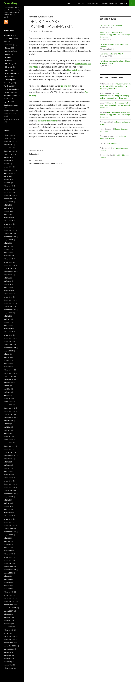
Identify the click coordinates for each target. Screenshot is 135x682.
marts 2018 (8, 218)
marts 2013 (8, 398)
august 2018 (8, 202)
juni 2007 (7, 617)
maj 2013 (7, 392)
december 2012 (9, 408)
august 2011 (8, 459)
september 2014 (10, 348)
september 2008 (10, 570)
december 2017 (9, 227)
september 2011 (10, 456)
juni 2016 (7, 281)
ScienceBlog (10, 3)
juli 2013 (7, 386)
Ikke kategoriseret (10, 95)
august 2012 (8, 421)
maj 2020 (7, 161)
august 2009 (8, 535)
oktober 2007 (8, 605)
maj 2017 (7, 249)
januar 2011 (8, 481)
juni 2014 (7, 357)
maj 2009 (7, 544)
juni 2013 (7, 389)
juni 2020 (7, 157)
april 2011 (7, 471)
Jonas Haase (49, 31)
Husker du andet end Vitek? (111, 54)
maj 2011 (7, 468)
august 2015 (8, 313)
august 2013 (8, 383)
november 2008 (9, 563)
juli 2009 (7, 538)
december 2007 (9, 598)
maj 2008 (7, 582)
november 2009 (9, 525)
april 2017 (7, 253)
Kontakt (123, 3)
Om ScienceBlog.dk (109, 3)
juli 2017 (7, 243)
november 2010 (9, 487)
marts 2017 (8, 256)
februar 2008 (8, 592)
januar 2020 (8, 167)
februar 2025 (8, 135)
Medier (6, 99)
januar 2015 (8, 335)
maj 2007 (7, 620)
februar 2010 (8, 516)
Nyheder (7, 102)
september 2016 (10, 272)
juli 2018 (7, 205)
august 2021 (8, 145)
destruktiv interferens (47, 120)
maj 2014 (7, 360)
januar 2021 (8, 148)
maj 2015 (7, 322)
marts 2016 (8, 291)
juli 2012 (7, 424)
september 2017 (10, 237)
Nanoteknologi (10, 73)
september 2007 (10, 608)
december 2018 (9, 192)
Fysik (42, 17)
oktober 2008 (8, 567)
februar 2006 (8, 668)
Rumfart (8, 76)
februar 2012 (8, 440)
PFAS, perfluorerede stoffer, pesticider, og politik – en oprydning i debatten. (115, 34)
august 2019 (8, 173)
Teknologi (8, 80)
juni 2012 (7, 427)
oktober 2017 (8, 233)
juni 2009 (7, 541)
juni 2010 (7, 503)
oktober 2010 (8, 490)
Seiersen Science (10, 114)
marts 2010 (8, 513)
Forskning (7, 86)
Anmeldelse (8, 35)
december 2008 (9, 560)
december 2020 (9, 151)
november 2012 (9, 411)
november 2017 (9, 230)
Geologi (49, 17)
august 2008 (8, 573)
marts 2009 (8, 551)
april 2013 (7, 395)
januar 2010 (8, 519)
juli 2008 (7, 576)
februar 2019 (8, 186)
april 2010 (7, 509)
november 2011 (9, 449)
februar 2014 (8, 370)
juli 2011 (7, 462)
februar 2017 (8, 259)
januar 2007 (8, 633)
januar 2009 (8, 557)
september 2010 (10, 494)
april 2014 (7, 364)
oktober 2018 (8, 199)
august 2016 (8, 275)
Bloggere (68, 3)
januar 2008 (8, 595)
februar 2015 (8, 332)
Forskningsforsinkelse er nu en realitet (60, 162)
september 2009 (10, 532)
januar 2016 (8, 297)
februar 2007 (8, 630)
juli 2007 (7, 614)
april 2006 (7, 662)
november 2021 (9, 141)
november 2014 (9, 341)
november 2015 (9, 303)
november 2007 (9, 601)
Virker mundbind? (112, 143)
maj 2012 (7, 430)
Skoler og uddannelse (11, 119)
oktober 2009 (8, 528)
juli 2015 (7, 316)
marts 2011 (8, 475)
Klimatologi (9, 64)
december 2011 (9, 446)
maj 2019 (7, 180)
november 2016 (9, 265)
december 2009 (9, 522)
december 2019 (9, 170)
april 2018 (7, 214)
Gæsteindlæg (92, 3)
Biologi (7, 48)
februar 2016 (8, 294)
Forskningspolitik (10, 89)
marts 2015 (8, 329)
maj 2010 (7, 506)
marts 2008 (8, 589)
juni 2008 (7, 579)
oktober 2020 (8, 154)
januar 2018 (8, 224)
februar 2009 (8, 554)
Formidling (34, 17)
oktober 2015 (8, 306)
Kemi (7, 61)
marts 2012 (8, 436)
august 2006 (8, 649)
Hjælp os (80, 3)
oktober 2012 (8, 414)
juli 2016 (7, 278)
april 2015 (7, 325)
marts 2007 (8, 627)
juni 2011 (7, 465)
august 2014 (8, 351)
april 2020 (7, 164)
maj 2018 (7, 211)
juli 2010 (7, 500)
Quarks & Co (73, 70)
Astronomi (9, 45)
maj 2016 (7, 284)
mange (78, 63)
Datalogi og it (9, 51)
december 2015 (9, 300)
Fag (5, 42)
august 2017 (8, 240)
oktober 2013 (8, 376)
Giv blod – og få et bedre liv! (111, 25)
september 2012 (10, 417)
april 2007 (7, 624)
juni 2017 (7, 246)
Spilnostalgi (60, 152)
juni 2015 (7, 319)
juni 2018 (7, 208)
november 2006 (9, 639)
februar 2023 (8, 138)
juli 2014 (7, 354)
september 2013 (10, 379)
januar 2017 (8, 262)
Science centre (9, 111)
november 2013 (9, 373)
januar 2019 (8, 189)
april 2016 (7, 287)
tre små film (66, 85)
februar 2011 (8, 478)
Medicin (8, 70)
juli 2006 (7, 652)
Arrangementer (9, 38)
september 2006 (10, 646)
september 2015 (10, 310)
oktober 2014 (8, 344)
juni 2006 (7, 655)
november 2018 (9, 195)
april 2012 (7, 433)
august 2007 (8, 611)
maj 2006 (7, 659)
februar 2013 (8, 402)
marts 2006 (8, 665)
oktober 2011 (8, 452)
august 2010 (8, 497)
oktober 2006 (8, 643)
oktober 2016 (8, 268)
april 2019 (7, 183)
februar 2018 (8, 221)
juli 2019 (7, 176)
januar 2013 (8, 405)
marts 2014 (8, 367)
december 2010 (9, 484)
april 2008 (7, 586)
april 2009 (7, 548)
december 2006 (9, 636)
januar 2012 (8, 443)
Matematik (9, 67)
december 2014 (9, 338)
